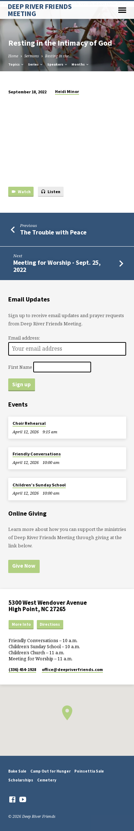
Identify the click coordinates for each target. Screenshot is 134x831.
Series (35, 64)
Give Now (23, 565)
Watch (21, 192)
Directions (50, 624)
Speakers (57, 64)
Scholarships (20, 780)
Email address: (24, 338)
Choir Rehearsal (29, 423)
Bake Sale (17, 771)
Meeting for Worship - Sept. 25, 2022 (57, 266)
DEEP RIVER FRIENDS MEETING (40, 10)
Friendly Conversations (37, 453)
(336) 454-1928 (22, 669)
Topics (16, 64)
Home (13, 55)
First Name (20, 366)
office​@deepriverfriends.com (72, 669)
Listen (50, 192)
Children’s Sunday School (39, 484)
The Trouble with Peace (53, 232)
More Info (21, 624)
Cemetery (46, 780)
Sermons (31, 55)
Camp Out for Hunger (50, 771)
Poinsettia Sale (89, 771)
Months (80, 64)
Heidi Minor (67, 91)
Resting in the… (58, 55)
